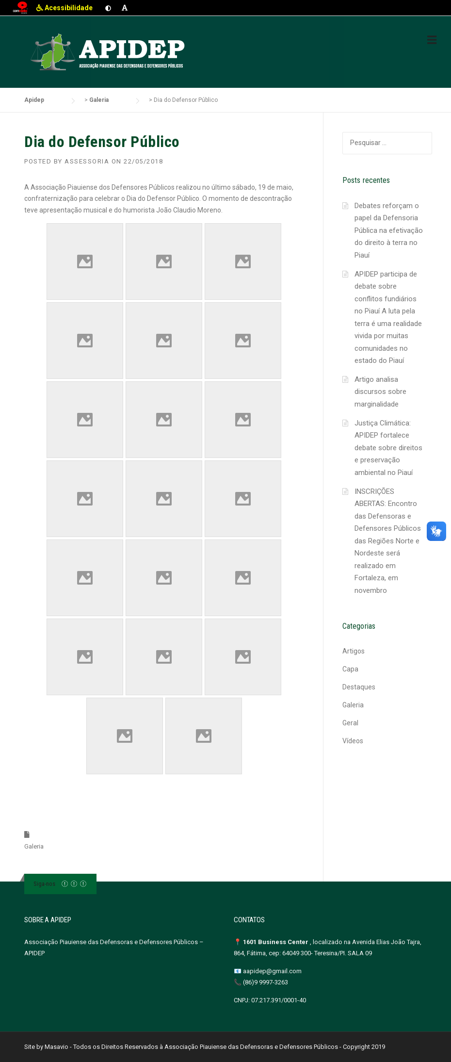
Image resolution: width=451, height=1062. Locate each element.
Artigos (353, 651)
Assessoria (86, 161)
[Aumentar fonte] (124, 8)
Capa (350, 669)
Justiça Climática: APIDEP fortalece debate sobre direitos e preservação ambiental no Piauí (388, 448)
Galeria (34, 846)
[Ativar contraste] (108, 8)
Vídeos (352, 741)
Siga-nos (44, 883)
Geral (350, 723)
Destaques (358, 687)
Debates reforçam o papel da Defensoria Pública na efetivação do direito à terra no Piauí (388, 230)
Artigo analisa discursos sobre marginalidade (380, 391)
